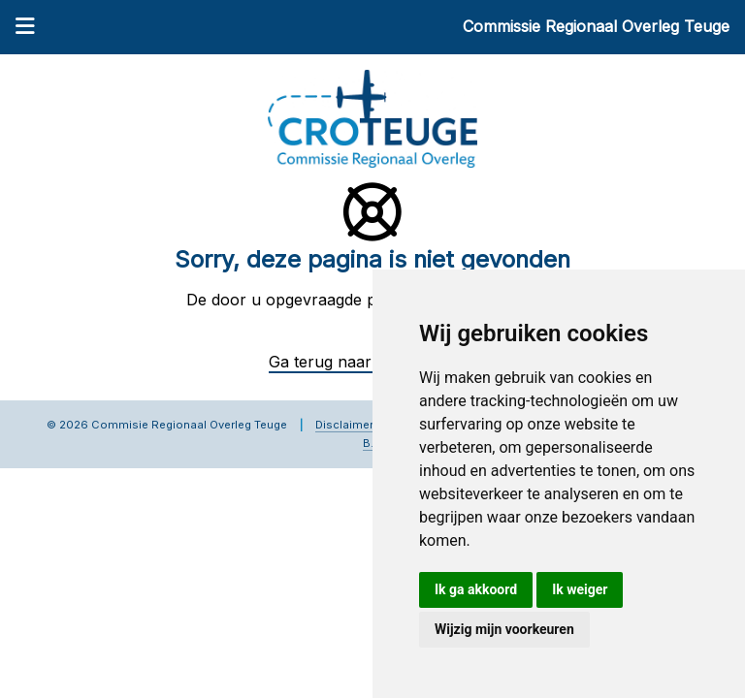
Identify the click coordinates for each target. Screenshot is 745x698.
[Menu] (25, 28)
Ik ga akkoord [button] (476, 589)
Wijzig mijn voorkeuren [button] (504, 629)
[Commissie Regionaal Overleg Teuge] (372, 117)
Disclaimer (344, 424)
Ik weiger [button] (579, 589)
